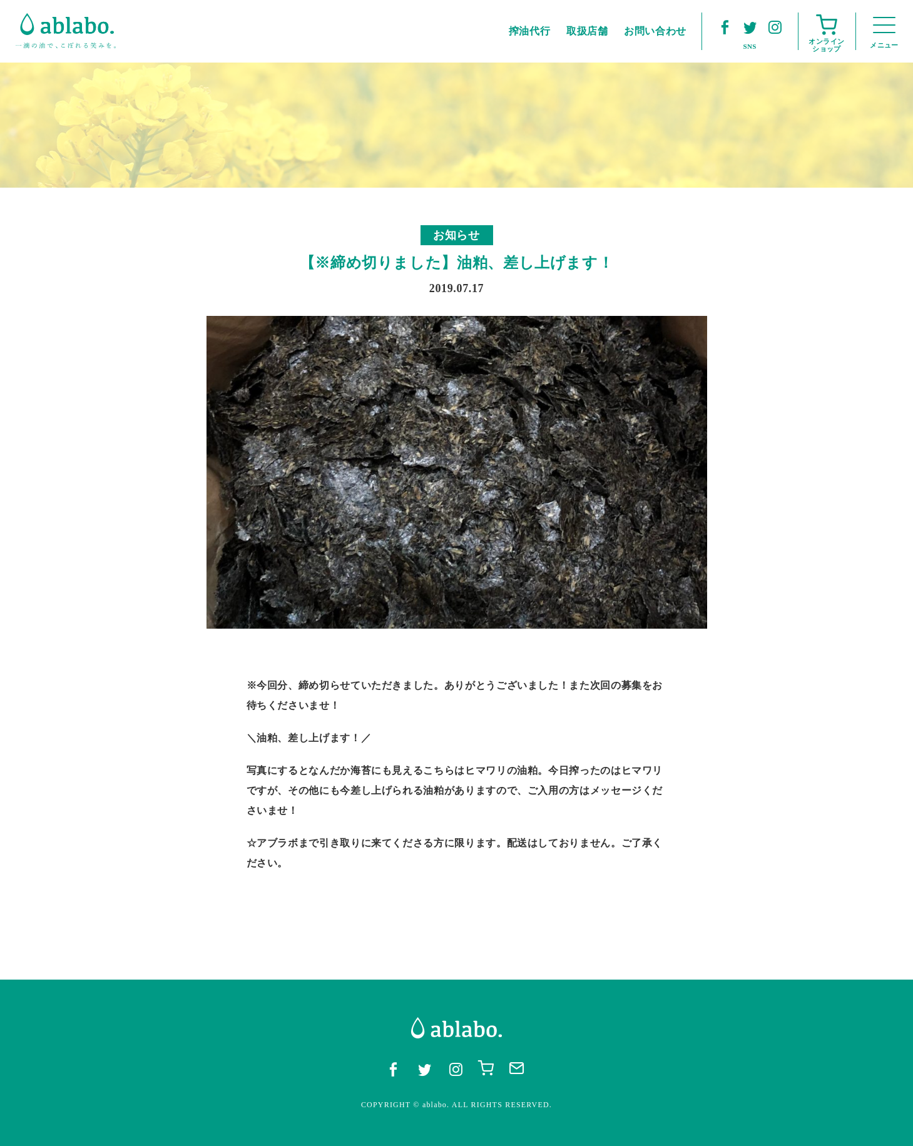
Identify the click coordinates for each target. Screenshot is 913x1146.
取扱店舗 (587, 31)
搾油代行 (530, 31)
